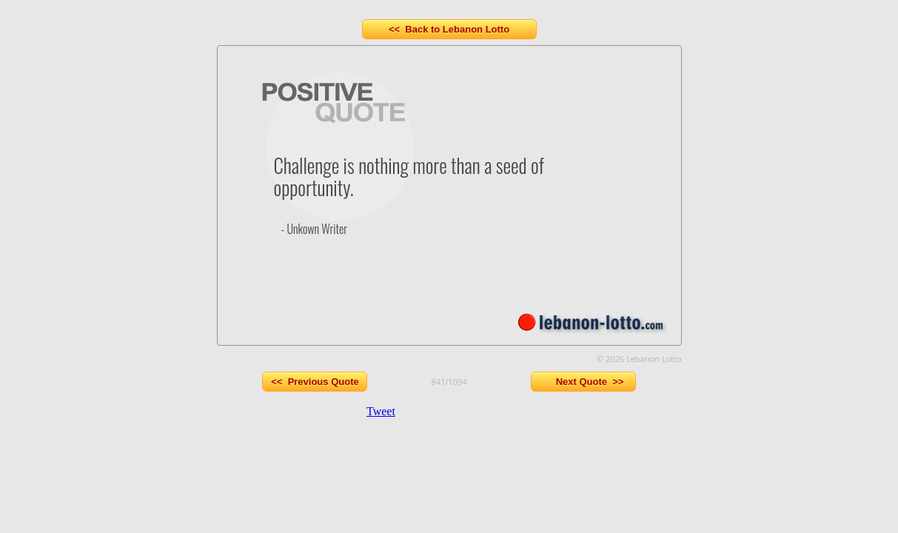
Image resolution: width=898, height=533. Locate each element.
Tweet (380, 411)
